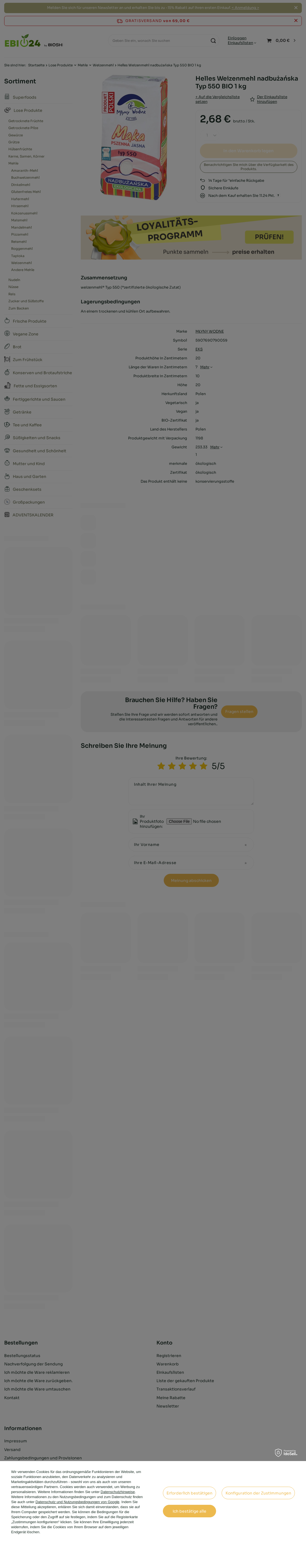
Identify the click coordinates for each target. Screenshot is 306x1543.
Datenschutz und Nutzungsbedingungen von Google (77, 1502)
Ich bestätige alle (189, 1511)
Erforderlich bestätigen (189, 1493)
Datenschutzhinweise (118, 1492)
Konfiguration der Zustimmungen (258, 1493)
